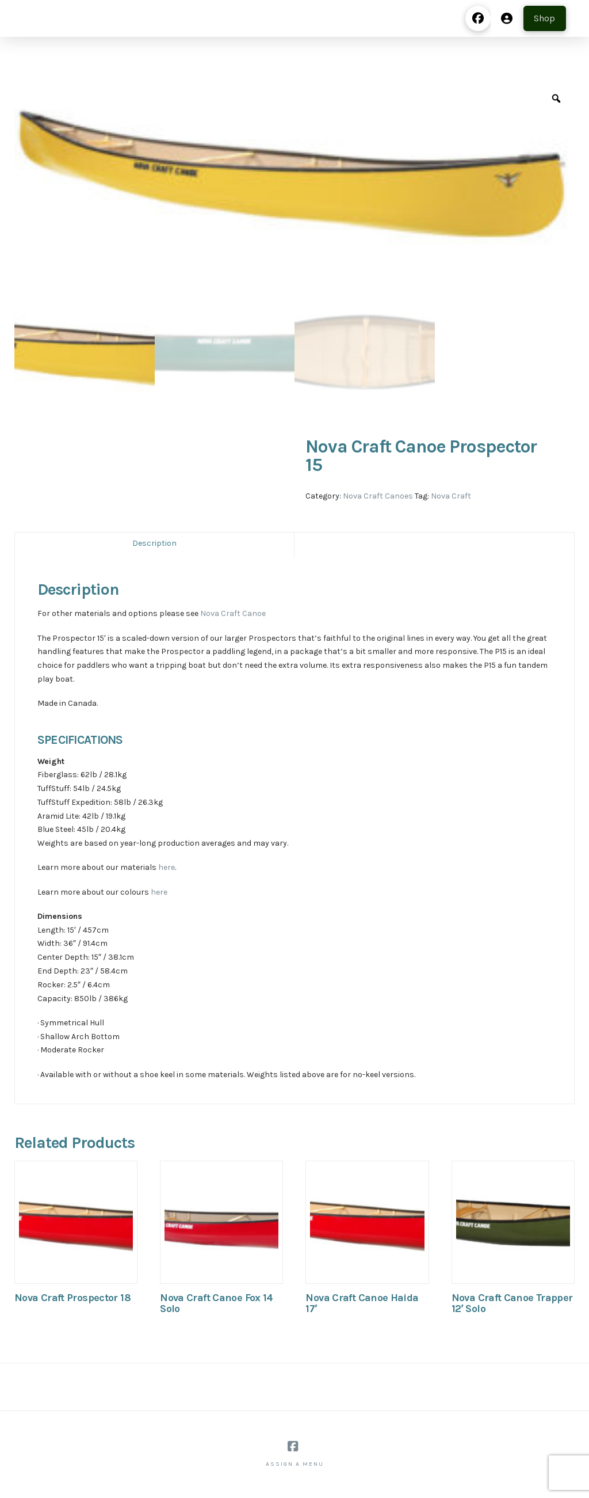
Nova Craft (451, 496)
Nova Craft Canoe (233, 613)
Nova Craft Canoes (378, 496)
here (166, 867)
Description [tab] (154, 543)
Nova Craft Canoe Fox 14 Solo (216, 1303)
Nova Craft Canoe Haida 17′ (361, 1303)
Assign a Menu (295, 1464)
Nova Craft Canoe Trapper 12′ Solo (512, 1303)
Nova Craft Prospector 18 (72, 1297)
